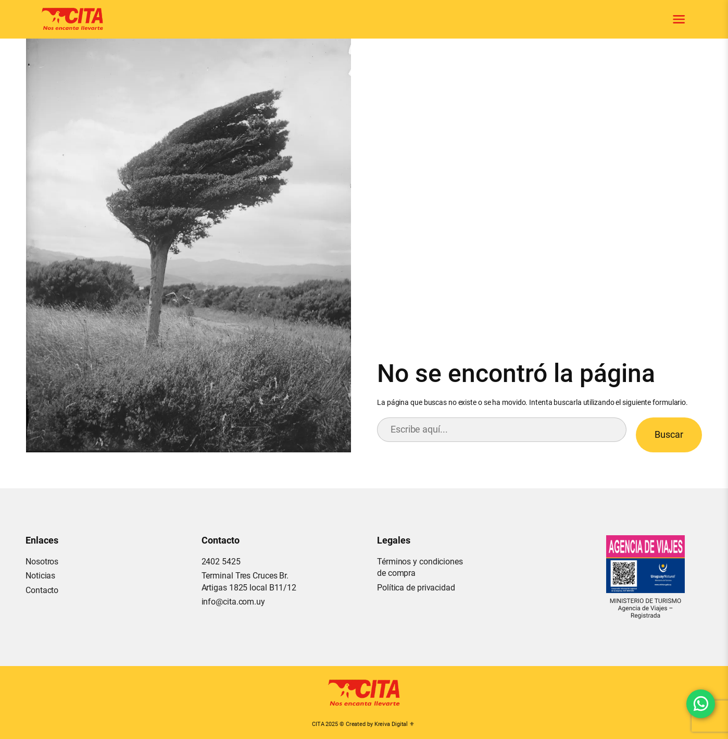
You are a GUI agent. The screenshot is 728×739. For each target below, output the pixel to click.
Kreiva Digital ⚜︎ (394, 724)
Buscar (669, 434)
